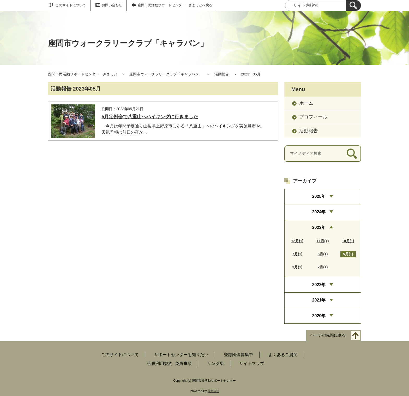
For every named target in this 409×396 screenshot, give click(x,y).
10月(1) (348, 241)
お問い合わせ (112, 5)
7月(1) (297, 254)
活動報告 (221, 74)
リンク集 (215, 363)
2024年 (319, 212)
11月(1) (323, 241)
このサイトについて (71, 5)
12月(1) (297, 241)
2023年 (319, 227)
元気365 (213, 391)
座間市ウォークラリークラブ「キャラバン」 (165, 74)
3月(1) (297, 267)
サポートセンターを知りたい (181, 354)
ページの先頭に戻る (328, 335)
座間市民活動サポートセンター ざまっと (82, 74)
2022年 (319, 284)
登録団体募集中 (238, 354)
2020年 (319, 316)
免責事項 (183, 363)
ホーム (306, 103)
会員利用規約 (159, 363)
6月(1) (323, 254)
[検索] (353, 5)
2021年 (319, 300)
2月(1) (323, 267)
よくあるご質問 (283, 354)
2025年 (319, 196)
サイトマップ (251, 363)
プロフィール (313, 117)
